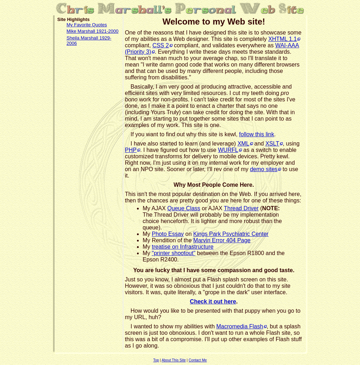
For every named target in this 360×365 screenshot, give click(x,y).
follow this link (256, 134)
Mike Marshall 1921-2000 (92, 31)
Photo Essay (168, 234)
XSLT (272, 144)
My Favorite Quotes (87, 24)
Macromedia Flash (239, 326)
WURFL (228, 150)
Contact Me (198, 360)
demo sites (263, 169)
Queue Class (183, 208)
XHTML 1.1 (282, 39)
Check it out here (213, 301)
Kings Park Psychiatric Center (231, 234)
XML (243, 144)
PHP (131, 150)
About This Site (174, 360)
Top (156, 360)
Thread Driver (241, 208)
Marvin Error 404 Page (221, 240)
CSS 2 (160, 45)
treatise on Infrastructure (182, 247)
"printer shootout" (174, 253)
